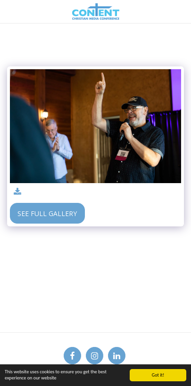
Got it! (158, 375)
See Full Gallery (47, 213)
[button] (10, 11)
